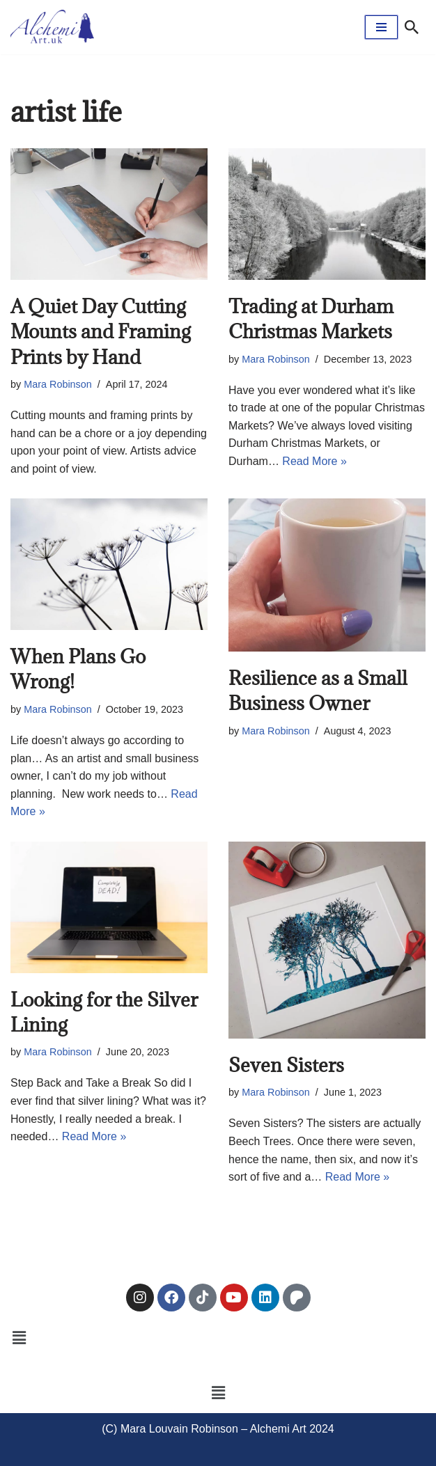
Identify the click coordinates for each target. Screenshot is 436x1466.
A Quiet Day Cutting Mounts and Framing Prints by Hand (100, 332)
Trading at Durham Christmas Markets (311, 319)
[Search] (412, 27)
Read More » (314, 461)
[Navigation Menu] (381, 27)
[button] (19, 1338)
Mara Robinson (58, 384)
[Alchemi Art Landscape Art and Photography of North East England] (52, 27)
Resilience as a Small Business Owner (317, 690)
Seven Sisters (286, 1065)
